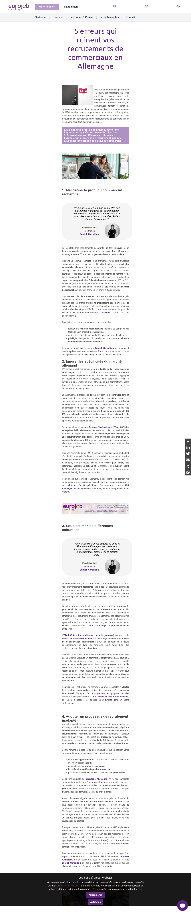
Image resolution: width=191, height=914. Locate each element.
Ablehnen (95, 901)
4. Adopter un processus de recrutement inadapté (93, 138)
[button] (182, 905)
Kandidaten (71, 6)
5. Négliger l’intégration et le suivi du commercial (92, 141)
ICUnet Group (96, 696)
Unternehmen (47, 6)
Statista (120, 254)
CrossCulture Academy (117, 696)
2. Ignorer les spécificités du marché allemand (90, 132)
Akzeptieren (95, 894)
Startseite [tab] (40, 17)
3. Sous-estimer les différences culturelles (88, 135)
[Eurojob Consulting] (18, 7)
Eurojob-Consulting (89, 234)
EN (178, 6)
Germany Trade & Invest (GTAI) (104, 427)
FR (114, 6)
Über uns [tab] (58, 17)
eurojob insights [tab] (109, 17)
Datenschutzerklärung (67, 885)
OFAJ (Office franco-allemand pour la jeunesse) (89, 635)
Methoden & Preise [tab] (81, 17)
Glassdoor (106, 312)
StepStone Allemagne (96, 779)
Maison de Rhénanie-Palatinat (77, 638)
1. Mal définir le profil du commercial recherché (91, 129)
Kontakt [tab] (130, 17)
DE (146, 6)
